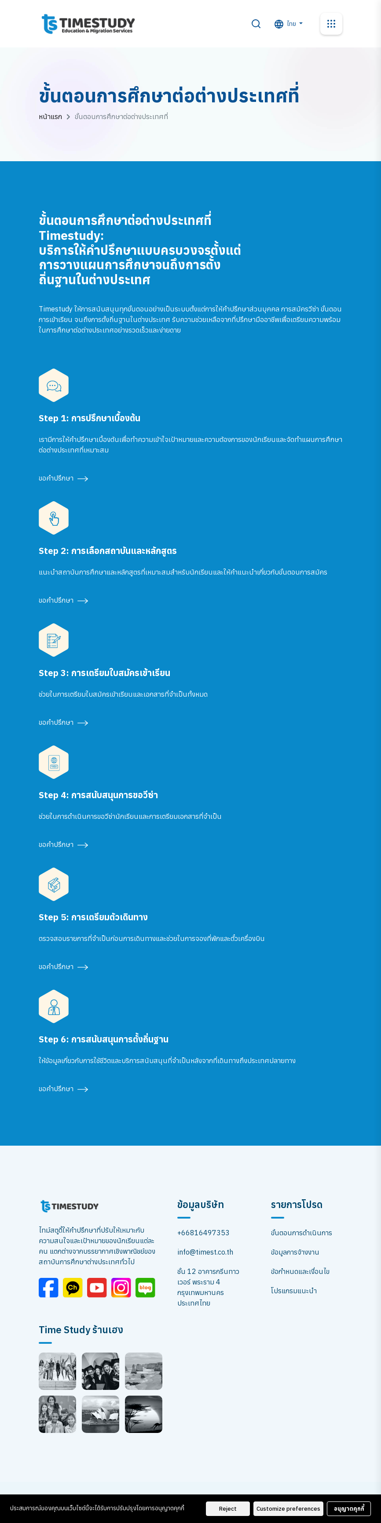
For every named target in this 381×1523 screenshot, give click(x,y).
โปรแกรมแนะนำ (294, 1290)
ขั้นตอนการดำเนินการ (301, 1232)
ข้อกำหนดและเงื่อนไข (300, 1271)
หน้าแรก (50, 116)
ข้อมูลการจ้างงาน (295, 1252)
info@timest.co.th (205, 1252)
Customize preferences (288, 1508)
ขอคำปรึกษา (63, 478)
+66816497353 (203, 1232)
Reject (228, 1508)
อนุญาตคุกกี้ (349, 1508)
